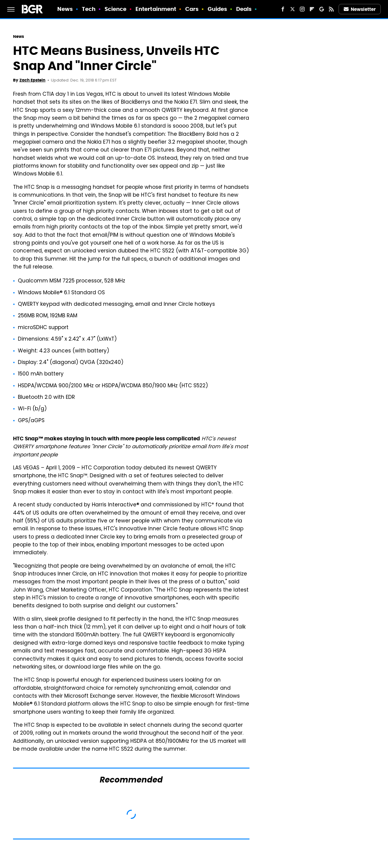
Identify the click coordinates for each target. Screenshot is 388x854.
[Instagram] (302, 9)
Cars (192, 8)
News (65, 8)
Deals (244, 8)
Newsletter (360, 9)
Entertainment (155, 8)
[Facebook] (282, 9)
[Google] (321, 9)
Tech (88, 8)
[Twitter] (292, 9)
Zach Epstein (32, 80)
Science (116, 8)
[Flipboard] (311, 9)
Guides (217, 8)
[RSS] (331, 9)
